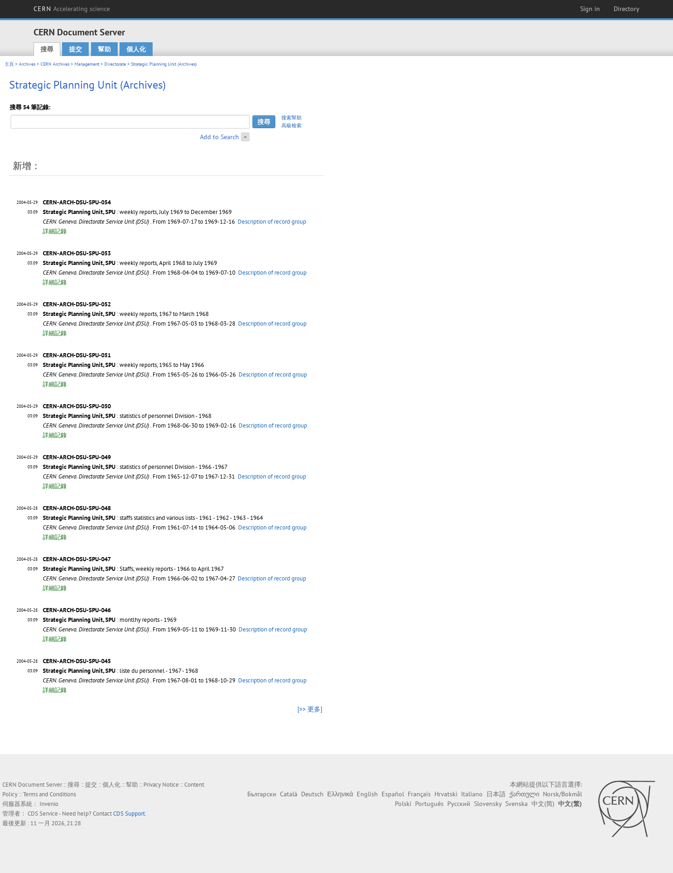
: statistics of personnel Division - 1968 (127, 416)
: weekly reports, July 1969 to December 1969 (137, 212)
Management (86, 64)
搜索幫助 (291, 117)
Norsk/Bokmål (562, 794)
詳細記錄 (55, 231)
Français (419, 794)
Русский (458, 804)
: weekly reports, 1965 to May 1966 (123, 365)
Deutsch (312, 794)
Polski (403, 804)
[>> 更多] (309, 709)
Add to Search (219, 137)
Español (393, 794)
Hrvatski (445, 794)
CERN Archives (54, 64)
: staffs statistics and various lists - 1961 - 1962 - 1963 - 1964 (153, 518)
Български (261, 794)
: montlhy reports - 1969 (110, 620)
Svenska (516, 804)
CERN (72, 9)
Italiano (472, 794)
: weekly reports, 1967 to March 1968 (126, 314)
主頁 (9, 64)
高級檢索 (291, 125)
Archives (27, 64)
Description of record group (272, 221)
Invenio (49, 804)
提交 (75, 49)
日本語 (496, 794)
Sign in (590, 9)
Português (429, 804)
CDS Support (129, 813)
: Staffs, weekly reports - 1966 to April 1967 (133, 569)
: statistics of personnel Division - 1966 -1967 (135, 467)
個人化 (136, 49)
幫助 (104, 49)
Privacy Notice (161, 785)
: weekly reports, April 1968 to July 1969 (130, 263)
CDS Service (43, 813)
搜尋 (46, 49)
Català (288, 794)
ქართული (524, 794)
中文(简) (542, 804)
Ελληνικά (340, 794)
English (367, 794)
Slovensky (488, 804)
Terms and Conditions (49, 794)
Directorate (115, 64)
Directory (626, 9)
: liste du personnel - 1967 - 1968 (120, 671)
